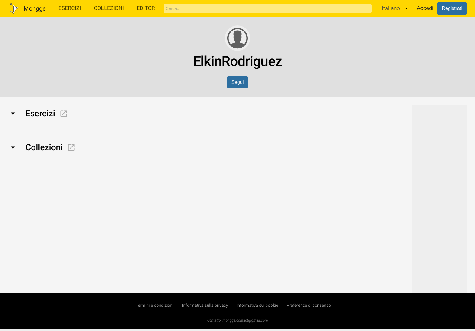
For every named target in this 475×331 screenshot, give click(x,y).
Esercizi (69, 8)
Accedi (425, 8)
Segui (237, 82)
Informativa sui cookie (257, 305)
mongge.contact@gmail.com (245, 320)
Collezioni (109, 8)
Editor (146, 8)
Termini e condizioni (155, 305)
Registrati (452, 8)
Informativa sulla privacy (205, 305)
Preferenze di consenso (309, 305)
